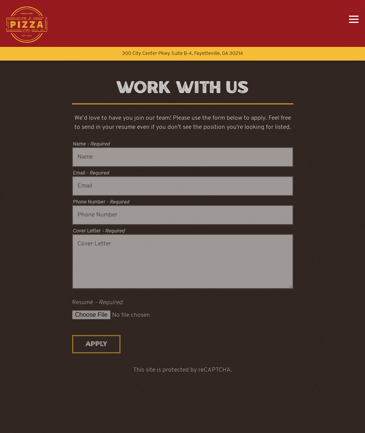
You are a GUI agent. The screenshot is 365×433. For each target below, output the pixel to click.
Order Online (182, 423)
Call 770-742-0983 (182, 405)
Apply (96, 344)
